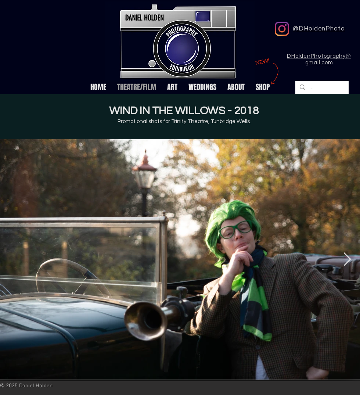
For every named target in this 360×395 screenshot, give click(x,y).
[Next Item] (347, 259)
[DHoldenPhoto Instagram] (282, 29)
